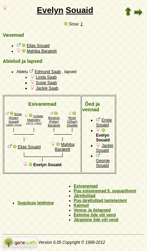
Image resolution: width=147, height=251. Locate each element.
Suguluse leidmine (36, 203)
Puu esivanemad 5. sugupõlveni (105, 191)
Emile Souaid (104, 122)
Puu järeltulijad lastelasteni (100, 200)
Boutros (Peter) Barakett (54, 121)
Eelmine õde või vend (95, 215)
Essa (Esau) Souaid (15, 117)
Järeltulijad (84, 195)
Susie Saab (46, 82)
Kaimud (81, 205)
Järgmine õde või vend (96, 219)
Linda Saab (46, 77)
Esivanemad (86, 186)
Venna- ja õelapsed (92, 210)
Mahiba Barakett (42, 51)
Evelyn (50, 10)
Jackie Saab (47, 88)
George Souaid (103, 163)
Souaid (79, 10)
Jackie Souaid (104, 148)
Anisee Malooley (35, 118)
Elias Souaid (38, 45)
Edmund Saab (48, 71)
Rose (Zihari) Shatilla (72, 121)
